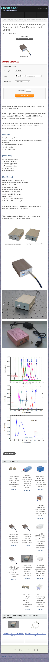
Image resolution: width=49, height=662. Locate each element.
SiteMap (43, 660)
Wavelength (7, 71)
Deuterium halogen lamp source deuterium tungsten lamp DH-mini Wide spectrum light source (27, 481)
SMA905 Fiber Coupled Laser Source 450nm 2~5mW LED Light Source (13, 538)
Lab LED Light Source (14, 19)
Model (5, 76)
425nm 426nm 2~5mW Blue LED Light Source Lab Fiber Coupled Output (27, 538)
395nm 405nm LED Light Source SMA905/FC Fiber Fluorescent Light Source (27, 600)
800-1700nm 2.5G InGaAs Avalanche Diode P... (35, 634)
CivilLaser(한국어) (41, 4)
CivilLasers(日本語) (29, 4)
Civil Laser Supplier (19, 660)
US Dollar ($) (42, 8)
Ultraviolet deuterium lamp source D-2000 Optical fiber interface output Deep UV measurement (40, 600)
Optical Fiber (7, 81)
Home (4, 19)
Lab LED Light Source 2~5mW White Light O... (13, 634)
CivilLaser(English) (16, 4)
